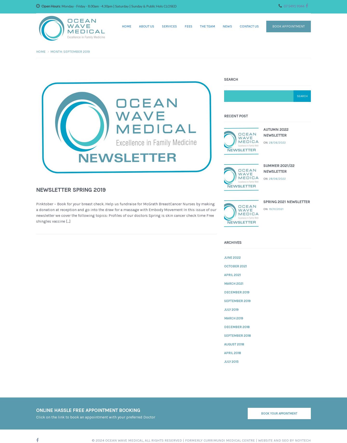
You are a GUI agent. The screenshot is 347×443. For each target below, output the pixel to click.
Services (169, 26)
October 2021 (235, 266)
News (227, 26)
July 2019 (231, 309)
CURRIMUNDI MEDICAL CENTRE (229, 440)
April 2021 (232, 275)
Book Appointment (288, 26)
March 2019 (233, 318)
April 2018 (232, 353)
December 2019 (236, 292)
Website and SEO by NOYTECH (284, 440)
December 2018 (237, 327)
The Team (207, 26)
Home (126, 26)
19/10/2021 (276, 209)
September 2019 (237, 301)
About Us (146, 26)
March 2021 (233, 283)
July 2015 (231, 361)
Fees (188, 26)
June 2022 (232, 257)
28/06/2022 (277, 142)
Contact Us (249, 26)
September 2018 (237, 335)
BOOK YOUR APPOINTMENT (279, 413)
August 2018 (234, 344)
